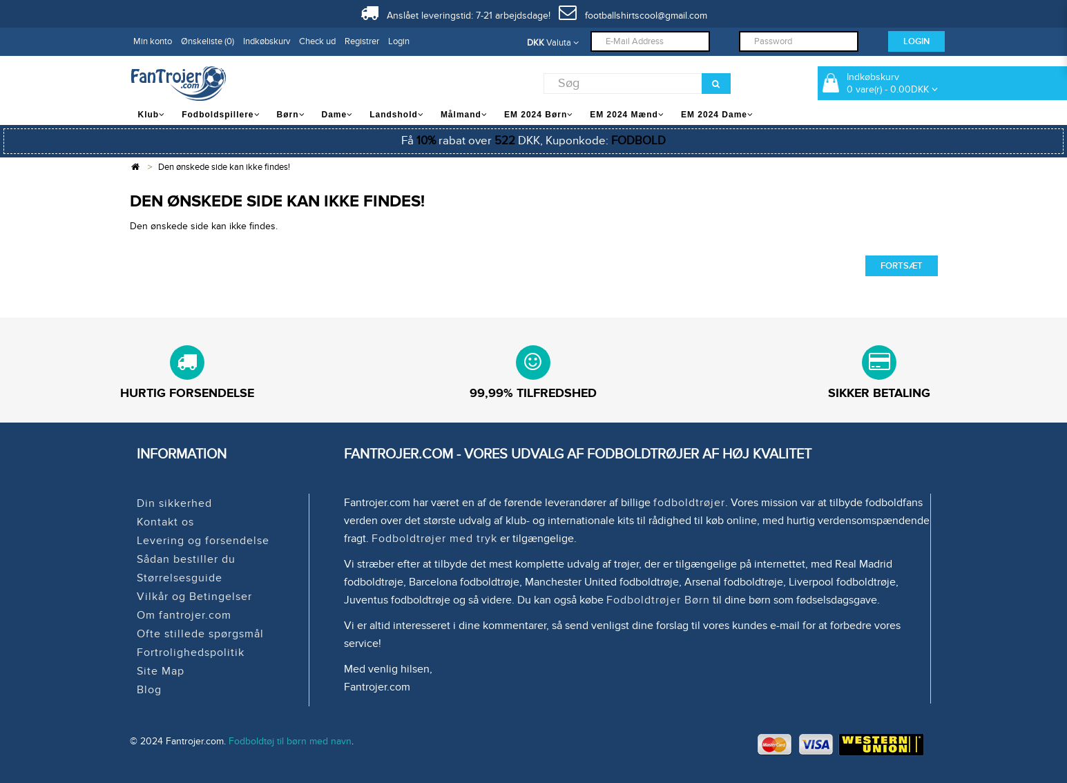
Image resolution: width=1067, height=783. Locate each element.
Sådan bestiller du (186, 559)
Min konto (152, 41)
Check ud (317, 41)
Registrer (362, 41)
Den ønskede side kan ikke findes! (224, 167)
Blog (149, 690)
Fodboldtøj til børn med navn (290, 741)
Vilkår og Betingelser (194, 596)
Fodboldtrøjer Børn (658, 600)
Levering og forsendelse (203, 541)
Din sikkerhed (174, 503)
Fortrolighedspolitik (190, 652)
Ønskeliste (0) (207, 41)
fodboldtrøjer (689, 503)
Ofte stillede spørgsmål (200, 634)
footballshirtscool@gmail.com (633, 15)
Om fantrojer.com (184, 615)
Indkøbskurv (266, 41)
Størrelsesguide (179, 578)
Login (399, 41)
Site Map (160, 671)
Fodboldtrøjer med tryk (434, 538)
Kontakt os (165, 522)
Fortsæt (902, 265)
